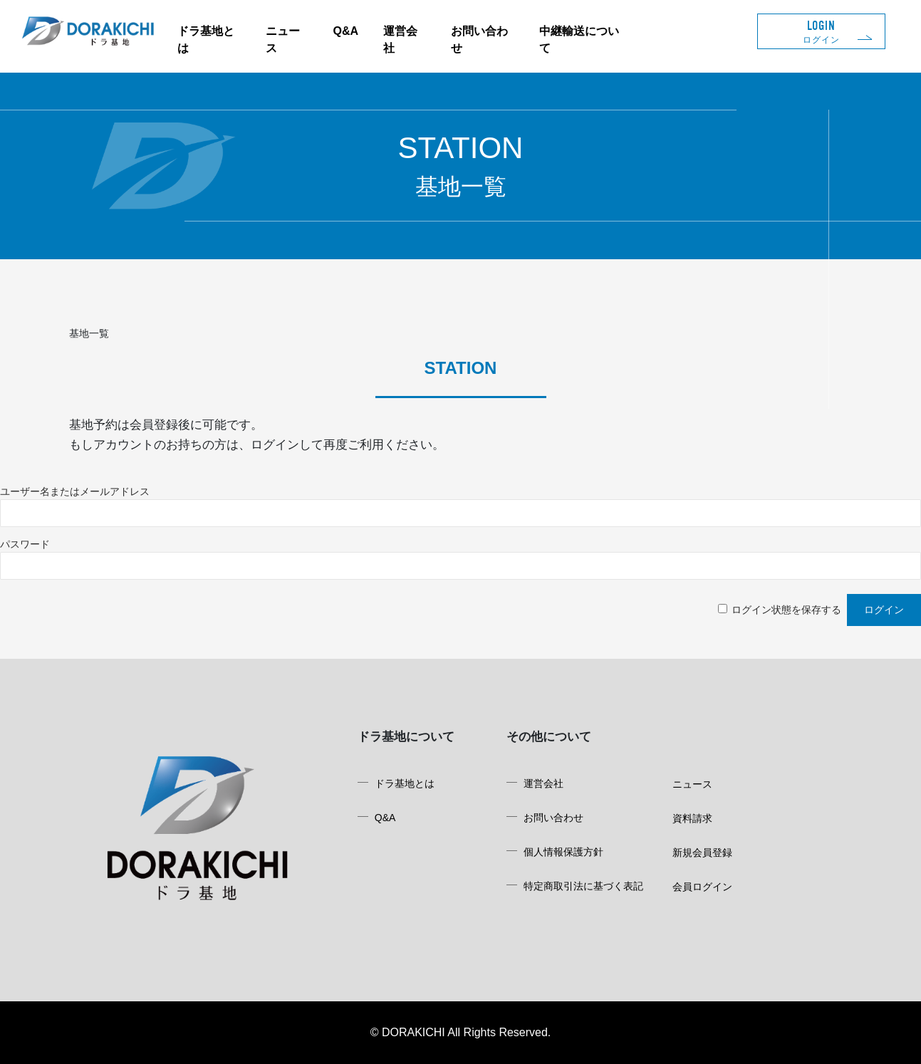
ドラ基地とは (405, 783)
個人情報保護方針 (563, 851)
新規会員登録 (702, 852)
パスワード (25, 544)
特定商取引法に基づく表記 (583, 886)
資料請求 (692, 818)
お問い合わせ (553, 817)
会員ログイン (702, 886)
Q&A (346, 31)
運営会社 (543, 783)
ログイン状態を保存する (786, 609)
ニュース (692, 784)
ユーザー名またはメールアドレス (75, 491)
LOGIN (821, 32)
